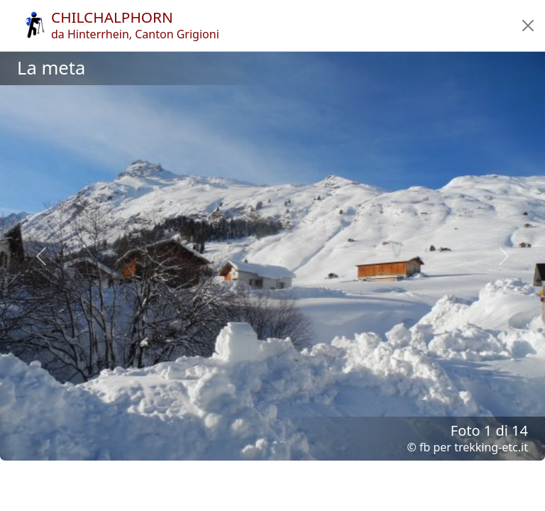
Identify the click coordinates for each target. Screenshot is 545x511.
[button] (528, 25)
